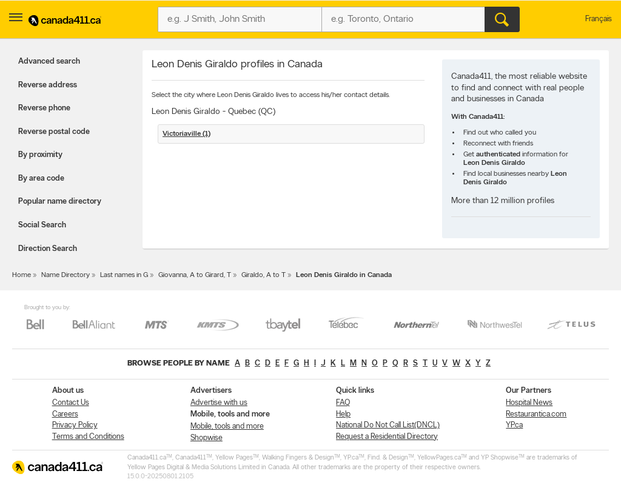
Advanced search (49, 61)
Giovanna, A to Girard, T (194, 275)
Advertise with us (218, 403)
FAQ (343, 403)
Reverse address (47, 85)
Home (21, 275)
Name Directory (65, 275)
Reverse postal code (54, 132)
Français (598, 19)
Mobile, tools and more (227, 426)
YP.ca (514, 425)
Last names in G (124, 275)
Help (343, 414)
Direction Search (47, 249)
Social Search (42, 225)
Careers (65, 414)
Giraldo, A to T (263, 275)
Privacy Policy (75, 425)
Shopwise (206, 438)
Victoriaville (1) (186, 134)
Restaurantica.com (536, 414)
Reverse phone (44, 108)
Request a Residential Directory (387, 437)
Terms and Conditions (88, 437)
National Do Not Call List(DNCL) (388, 425)
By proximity (40, 155)
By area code (41, 178)
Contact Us (70, 403)
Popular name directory (59, 202)
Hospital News (529, 403)
